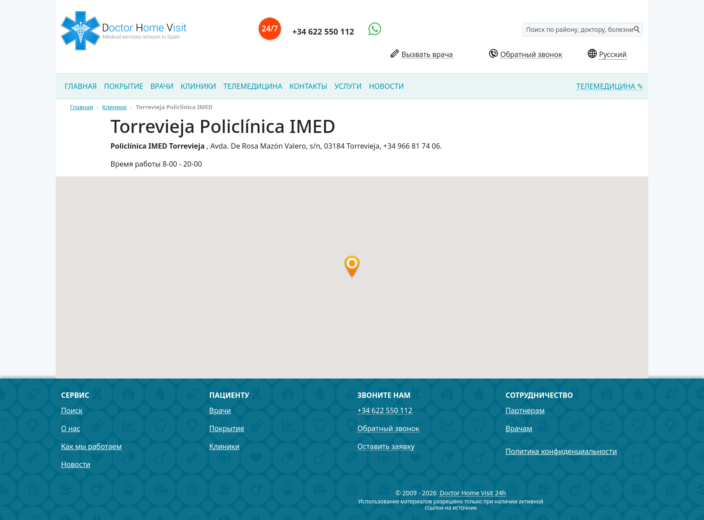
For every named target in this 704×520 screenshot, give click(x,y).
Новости (386, 86)
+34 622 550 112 (323, 31)
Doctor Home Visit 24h (473, 493)
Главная (81, 86)
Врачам (519, 428)
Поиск (72, 410)
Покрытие (123, 86)
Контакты (308, 86)
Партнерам (525, 410)
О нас (70, 428)
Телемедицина (253, 86)
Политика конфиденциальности (561, 451)
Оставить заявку (385, 446)
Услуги (348, 86)
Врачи (161, 86)
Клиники (198, 86)
